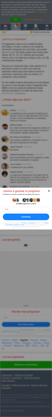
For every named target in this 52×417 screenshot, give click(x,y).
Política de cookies (19, 224)
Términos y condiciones (28, 223)
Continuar (26, 217)
